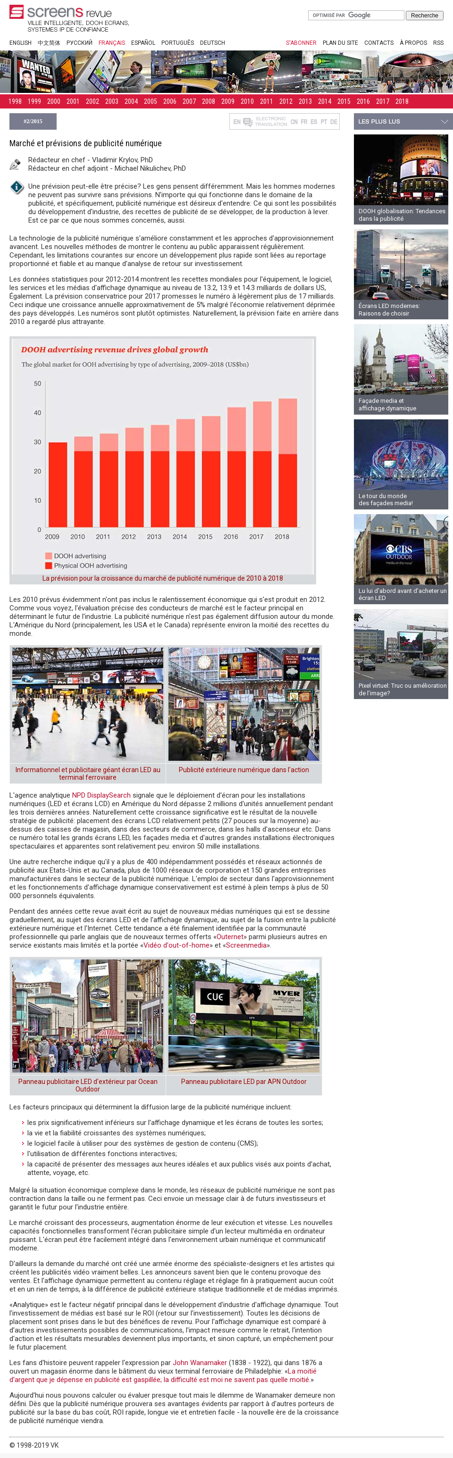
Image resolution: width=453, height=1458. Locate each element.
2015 (344, 101)
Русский (79, 43)
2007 (189, 101)
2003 (111, 101)
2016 (363, 101)
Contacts (379, 43)
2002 (92, 101)
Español (143, 43)
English (20, 43)
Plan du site (340, 43)
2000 (53, 101)
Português (177, 43)
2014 (324, 101)
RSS (438, 43)
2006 (169, 101)
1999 (34, 101)
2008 (208, 101)
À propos (413, 43)
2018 (402, 101)
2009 (228, 101)
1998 (15, 101)
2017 (382, 101)
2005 (150, 101)
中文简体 (49, 43)
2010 (247, 101)
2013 (305, 101)
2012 (286, 101)
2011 (266, 101)
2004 (131, 101)
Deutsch (212, 43)
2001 (73, 101)
